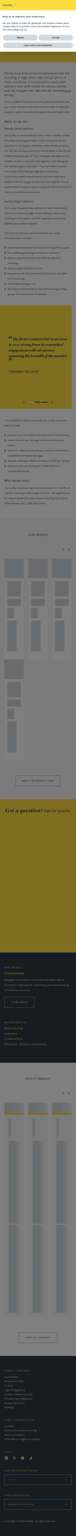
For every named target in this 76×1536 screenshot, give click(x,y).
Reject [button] (20, 37)
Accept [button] (55, 37)
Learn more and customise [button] (38, 45)
